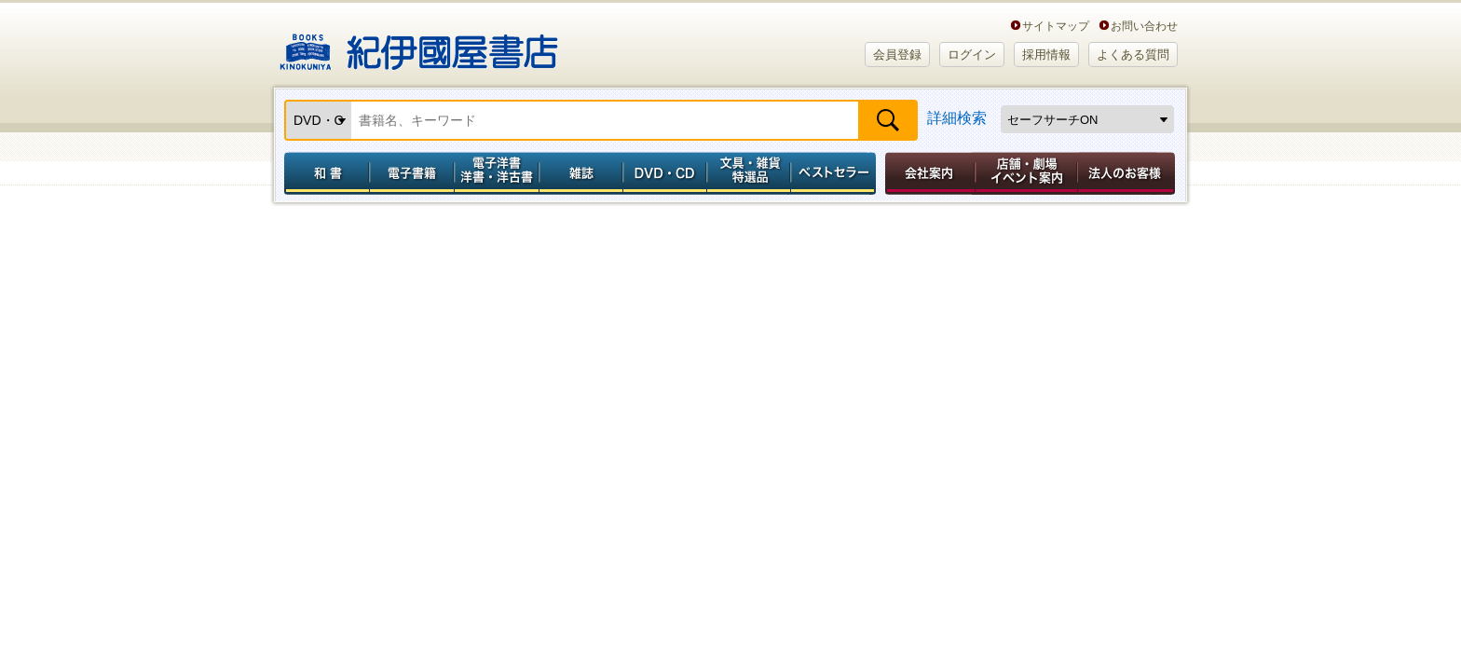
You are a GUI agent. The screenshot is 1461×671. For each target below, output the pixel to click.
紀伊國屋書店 (419, 44)
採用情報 (1046, 55)
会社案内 (927, 173)
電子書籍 (411, 173)
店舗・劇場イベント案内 (1026, 173)
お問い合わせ (1144, 26)
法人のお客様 (1127, 173)
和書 (323, 173)
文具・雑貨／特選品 (749, 173)
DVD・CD (665, 173)
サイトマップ (1055, 26)
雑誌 (581, 173)
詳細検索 (957, 118)
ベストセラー (835, 173)
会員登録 (897, 55)
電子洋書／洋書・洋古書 (496, 173)
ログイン (972, 55)
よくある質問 (1133, 55)
